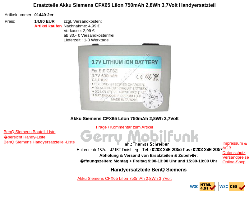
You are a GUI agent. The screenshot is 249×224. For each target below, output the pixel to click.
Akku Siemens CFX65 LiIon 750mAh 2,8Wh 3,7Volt (124, 178)
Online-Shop (234, 162)
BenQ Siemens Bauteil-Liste (30, 131)
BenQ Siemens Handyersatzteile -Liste (39, 142)
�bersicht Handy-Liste (25, 137)
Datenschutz (234, 152)
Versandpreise (236, 157)
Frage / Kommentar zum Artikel (124, 127)
